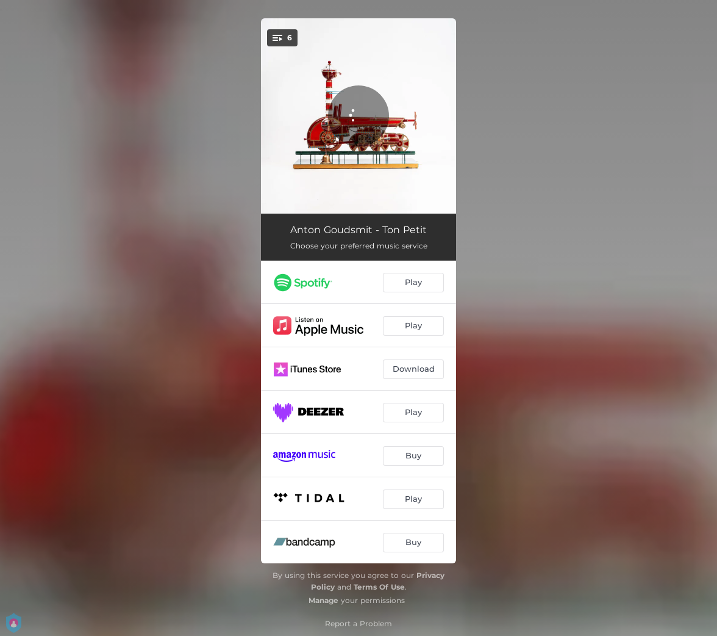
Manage (323, 600)
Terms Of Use (379, 586)
